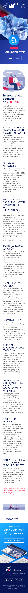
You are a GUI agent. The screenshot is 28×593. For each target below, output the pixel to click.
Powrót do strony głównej (12, 518)
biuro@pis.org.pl (16, 588)
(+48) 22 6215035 (9, 587)
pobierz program (14, 540)
